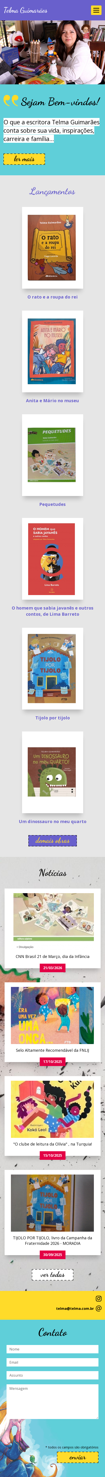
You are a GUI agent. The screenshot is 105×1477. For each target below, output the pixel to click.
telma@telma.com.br (75, 1308)
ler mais (24, 158)
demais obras (53, 840)
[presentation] (40, 1432)
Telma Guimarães (25, 10)
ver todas (53, 1274)
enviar (78, 1457)
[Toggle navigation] (96, 10)
